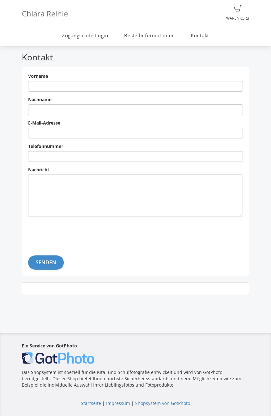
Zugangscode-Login (85, 35)
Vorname (38, 76)
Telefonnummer (45, 146)
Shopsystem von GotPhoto (162, 403)
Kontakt (200, 35)
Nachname (39, 99)
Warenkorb (237, 13)
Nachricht (38, 170)
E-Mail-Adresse (44, 123)
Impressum (118, 403)
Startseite (91, 403)
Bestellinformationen (149, 35)
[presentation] (76, 234)
